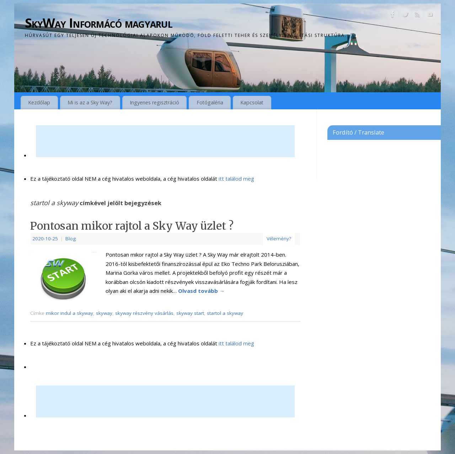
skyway (104, 313)
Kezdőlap (39, 102)
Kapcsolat (251, 102)
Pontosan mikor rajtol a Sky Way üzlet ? (132, 226)
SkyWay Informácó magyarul (98, 23)
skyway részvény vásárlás (144, 313)
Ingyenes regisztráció (154, 102)
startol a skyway (225, 313)
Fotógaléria (210, 102)
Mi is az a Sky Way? (90, 102)
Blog (70, 238)
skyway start (190, 313)
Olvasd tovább (201, 290)
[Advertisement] (165, 141)
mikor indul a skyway (69, 313)
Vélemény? (279, 238)
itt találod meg (235, 178)
